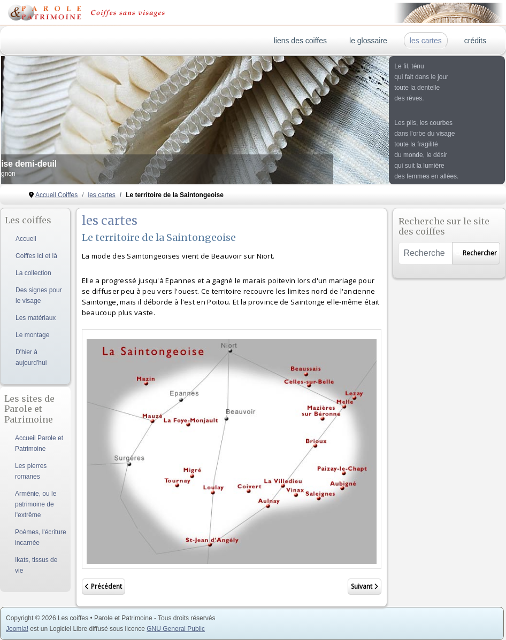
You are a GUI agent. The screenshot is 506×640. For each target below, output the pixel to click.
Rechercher (476, 252)
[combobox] (425, 253)
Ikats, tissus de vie (36, 565)
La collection (33, 273)
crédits (475, 40)
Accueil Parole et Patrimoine (39, 443)
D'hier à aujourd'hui (31, 357)
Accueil (26, 239)
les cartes (426, 40)
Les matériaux (36, 318)
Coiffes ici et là (36, 256)
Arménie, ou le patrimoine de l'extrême (35, 504)
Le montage (32, 335)
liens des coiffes (300, 40)
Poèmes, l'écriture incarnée (40, 537)
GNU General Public (176, 629)
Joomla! (17, 629)
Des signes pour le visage (39, 295)
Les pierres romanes (31, 471)
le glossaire (368, 40)
